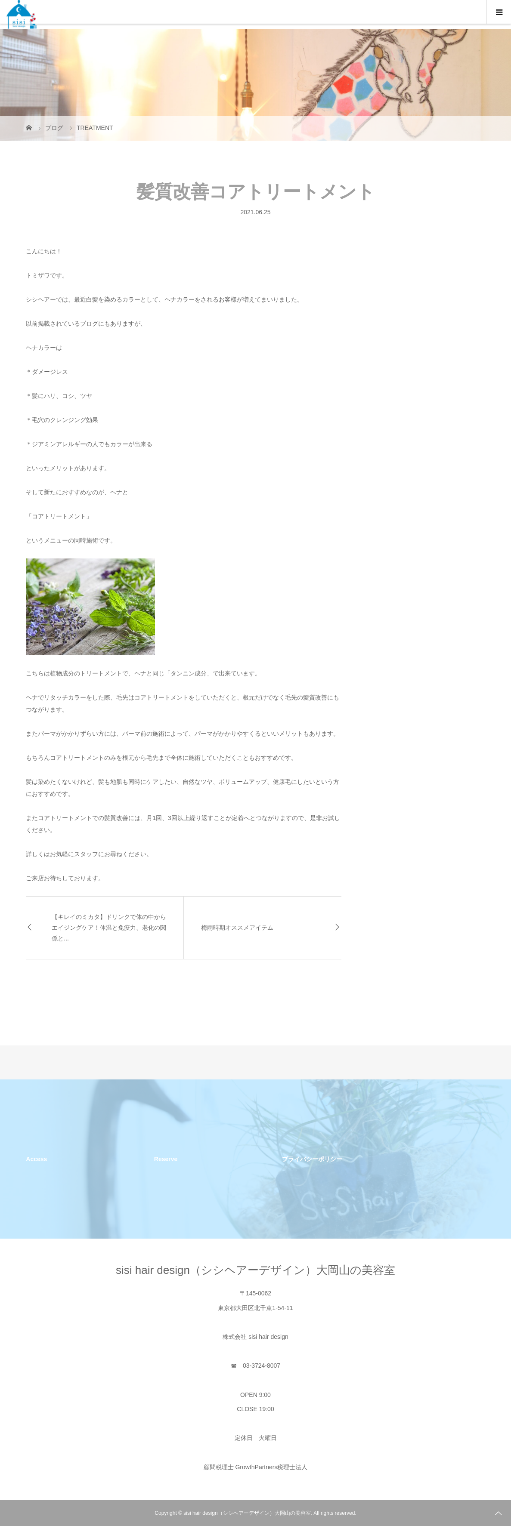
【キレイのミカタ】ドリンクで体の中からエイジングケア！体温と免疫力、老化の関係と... (109, 927)
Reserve (166, 1159)
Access (36, 1159)
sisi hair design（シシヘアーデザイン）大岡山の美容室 (255, 1270)
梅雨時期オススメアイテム (237, 927)
